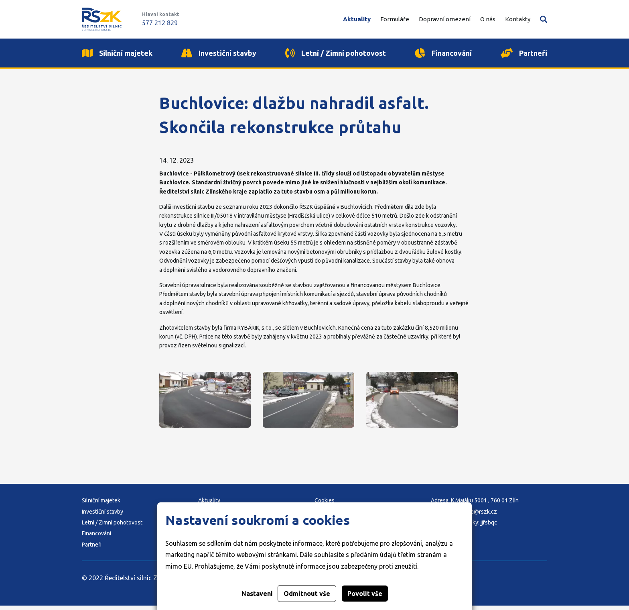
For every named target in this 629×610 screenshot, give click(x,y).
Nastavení (257, 593)
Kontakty (517, 19)
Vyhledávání (543, 19)
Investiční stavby (102, 516)
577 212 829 (160, 23)
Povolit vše (364, 593)
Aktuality (357, 19)
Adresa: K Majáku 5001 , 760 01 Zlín (475, 505)
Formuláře (394, 19)
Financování (96, 538)
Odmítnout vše (307, 593)
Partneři (91, 549)
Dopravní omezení (445, 19)
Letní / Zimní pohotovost (112, 527)
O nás (487, 19)
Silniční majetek (101, 505)
